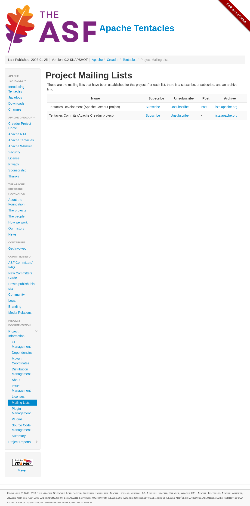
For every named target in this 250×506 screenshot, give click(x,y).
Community (16, 294)
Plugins (17, 419)
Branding (14, 306)
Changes (14, 109)
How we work (18, 222)
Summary (19, 436)
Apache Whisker (20, 146)
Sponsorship (17, 170)
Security (14, 152)
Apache (97, 60)
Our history (16, 228)
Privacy (13, 164)
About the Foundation (16, 202)
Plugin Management (21, 411)
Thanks (13, 176)
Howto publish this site (21, 286)
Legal (12, 300)
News (12, 234)
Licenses (18, 396)
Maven (22, 465)
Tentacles (129, 60)
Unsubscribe (180, 107)
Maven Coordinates (20, 361)
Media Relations (19, 312)
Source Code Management (21, 427)
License (13, 158)
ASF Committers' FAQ (20, 265)
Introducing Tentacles (16, 89)
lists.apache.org (226, 107)
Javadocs (15, 97)
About (16, 380)
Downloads (16, 103)
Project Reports (23, 442)
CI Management (21, 344)
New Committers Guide (20, 275)
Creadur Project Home (19, 126)
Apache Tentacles (89, 28)
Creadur (113, 60)
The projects (17, 210)
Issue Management (21, 388)
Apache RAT (17, 134)
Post (204, 107)
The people (16, 216)
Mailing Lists (21, 402)
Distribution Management (21, 371)
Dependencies (22, 352)
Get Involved (17, 248)
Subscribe (153, 107)
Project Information (23, 333)
